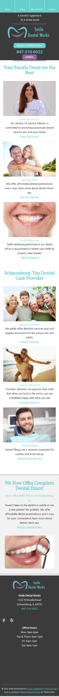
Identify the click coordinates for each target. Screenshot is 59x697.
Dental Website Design (31, 692)
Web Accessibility (11, 692)
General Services (29, 341)
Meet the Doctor (29, 136)
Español (29, 57)
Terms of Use (50, 689)
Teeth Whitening (29, 257)
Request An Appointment (29, 46)
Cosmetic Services (29, 402)
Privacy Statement (35, 689)
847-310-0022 (30, 52)
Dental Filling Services (29, 458)
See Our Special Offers (29, 527)
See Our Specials (29, 197)
